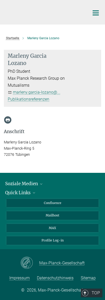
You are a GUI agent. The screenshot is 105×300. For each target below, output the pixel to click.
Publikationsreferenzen (28, 99)
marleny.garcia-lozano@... (36, 92)
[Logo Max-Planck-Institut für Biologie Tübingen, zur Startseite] (43, 11)
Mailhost (52, 215)
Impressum (19, 277)
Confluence (52, 203)
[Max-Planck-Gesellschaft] (29, 263)
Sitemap (88, 277)
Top (94, 178)
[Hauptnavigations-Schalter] (96, 13)
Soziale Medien (24, 183)
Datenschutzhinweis (55, 277)
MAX (52, 228)
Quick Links (20, 192)
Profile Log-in (53, 240)
